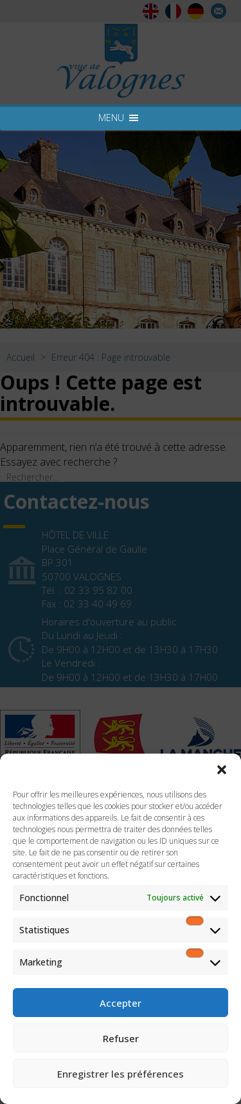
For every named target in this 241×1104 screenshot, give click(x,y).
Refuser (121, 1038)
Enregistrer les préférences (120, 1073)
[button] (221, 769)
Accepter (120, 1002)
